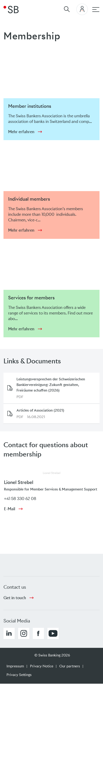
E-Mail (9, 508)
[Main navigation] (96, 9)
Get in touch (14, 597)
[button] (9, 633)
